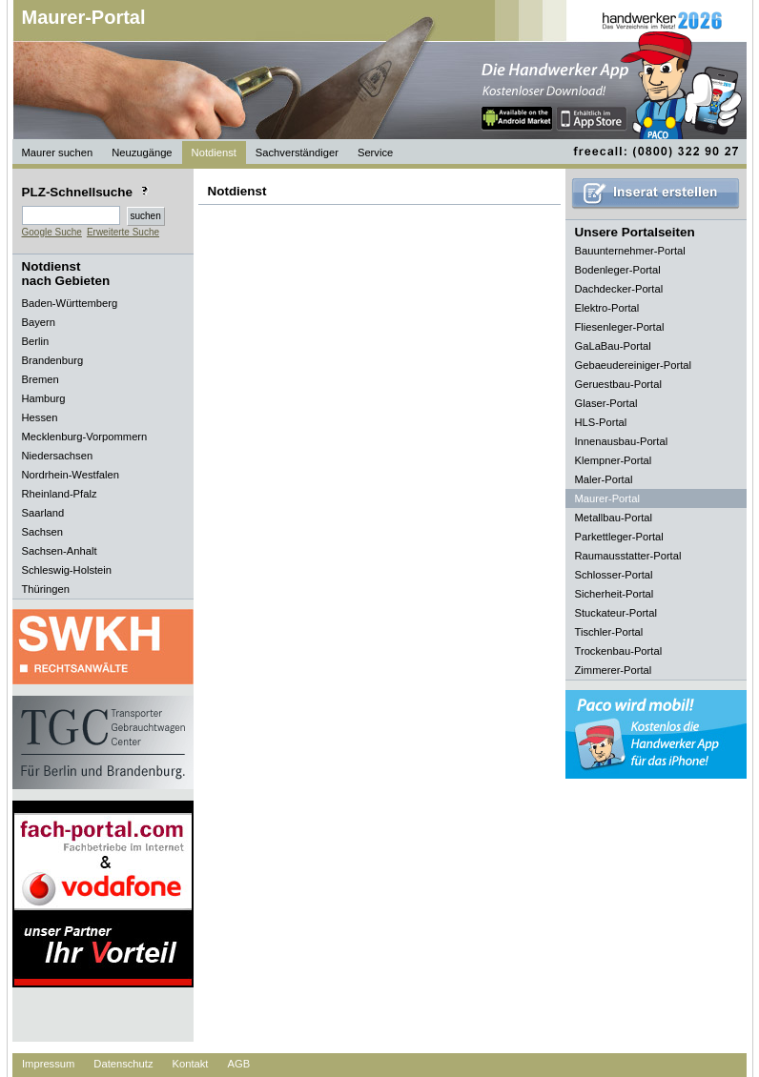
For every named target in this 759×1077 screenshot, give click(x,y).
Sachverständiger (297, 152)
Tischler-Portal (609, 632)
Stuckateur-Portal (616, 613)
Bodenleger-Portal (618, 269)
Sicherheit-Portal (614, 593)
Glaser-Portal (606, 403)
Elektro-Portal (607, 308)
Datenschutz (123, 1063)
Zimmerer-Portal (613, 670)
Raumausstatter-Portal (628, 555)
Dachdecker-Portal (619, 289)
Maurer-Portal (84, 17)
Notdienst (214, 152)
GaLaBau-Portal (613, 346)
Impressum (48, 1063)
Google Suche (52, 232)
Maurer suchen (57, 152)
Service (375, 152)
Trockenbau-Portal (619, 651)
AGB (238, 1063)
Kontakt (191, 1063)
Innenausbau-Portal (621, 441)
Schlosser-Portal (614, 574)
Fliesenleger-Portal (620, 327)
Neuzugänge (142, 152)
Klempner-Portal (613, 460)
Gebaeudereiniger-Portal (633, 365)
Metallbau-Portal (613, 517)
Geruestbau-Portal (618, 384)
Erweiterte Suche (123, 232)
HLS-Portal (601, 422)
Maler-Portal (604, 479)
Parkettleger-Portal (619, 536)
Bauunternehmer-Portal (630, 250)
